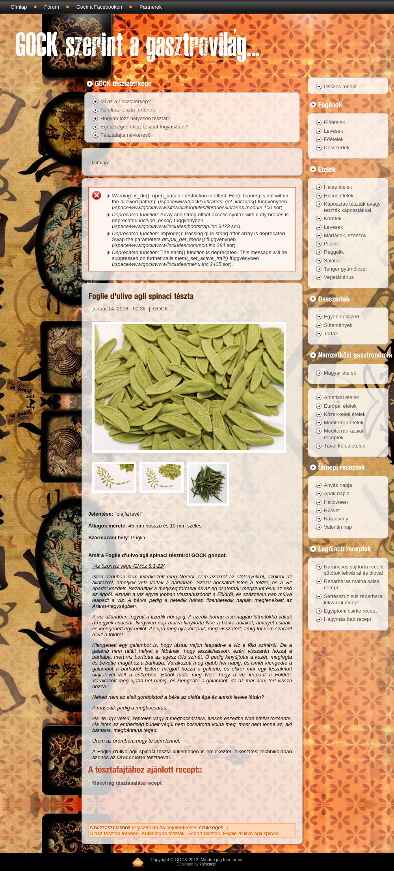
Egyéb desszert (341, 316)
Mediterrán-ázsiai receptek (343, 434)
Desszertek (336, 147)
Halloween (336, 502)
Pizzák (331, 244)
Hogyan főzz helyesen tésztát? (135, 118)
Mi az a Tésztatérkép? (125, 101)
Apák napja (336, 493)
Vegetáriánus (339, 277)
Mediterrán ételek (343, 422)
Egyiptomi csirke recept (350, 611)
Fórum (51, 7)
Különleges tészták (162, 833)
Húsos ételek (338, 196)
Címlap (19, 7)
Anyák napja (338, 485)
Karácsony (336, 519)
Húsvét (332, 510)
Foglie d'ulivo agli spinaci (251, 833)
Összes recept (340, 86)
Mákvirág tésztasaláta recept (127, 783)
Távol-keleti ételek (344, 446)
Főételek (334, 139)
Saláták (332, 261)
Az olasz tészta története (128, 110)
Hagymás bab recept (347, 619)
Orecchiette (131, 757)
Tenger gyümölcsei (345, 269)
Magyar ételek (340, 373)
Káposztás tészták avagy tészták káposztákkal (352, 207)
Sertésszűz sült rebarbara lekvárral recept (353, 599)
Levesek (333, 131)
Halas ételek (338, 187)
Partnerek (150, 7)
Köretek (333, 218)
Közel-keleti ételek (345, 414)
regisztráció (145, 827)
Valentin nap (338, 527)
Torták (331, 333)
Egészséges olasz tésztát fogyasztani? (144, 127)
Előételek (334, 122)
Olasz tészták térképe (114, 833)
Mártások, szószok (345, 235)
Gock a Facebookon (99, 7)
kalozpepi (208, 864)
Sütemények (338, 325)
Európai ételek (340, 406)
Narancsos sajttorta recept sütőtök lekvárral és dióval (354, 570)
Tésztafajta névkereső (125, 135)
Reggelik (334, 252)
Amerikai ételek (341, 397)
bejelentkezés (182, 827)
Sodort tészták (204, 833)
